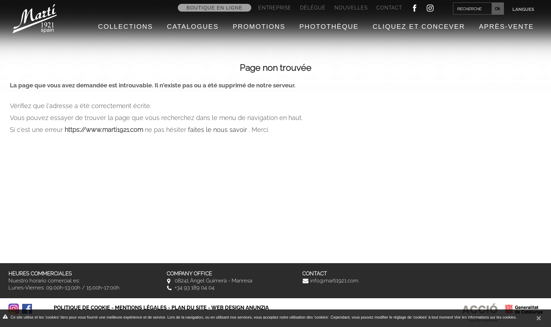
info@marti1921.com (330, 281)
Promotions (259, 26)
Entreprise (274, 8)
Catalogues (193, 26)
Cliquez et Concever (418, 26)
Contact (389, 8)
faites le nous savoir (218, 129)
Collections (125, 26)
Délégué (313, 8)
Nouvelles (351, 8)
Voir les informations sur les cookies (485, 317)
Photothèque (328, 26)
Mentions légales (141, 308)
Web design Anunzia (240, 308)
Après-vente (506, 26)
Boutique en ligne (214, 8)
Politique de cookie (82, 308)
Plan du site (189, 308)
